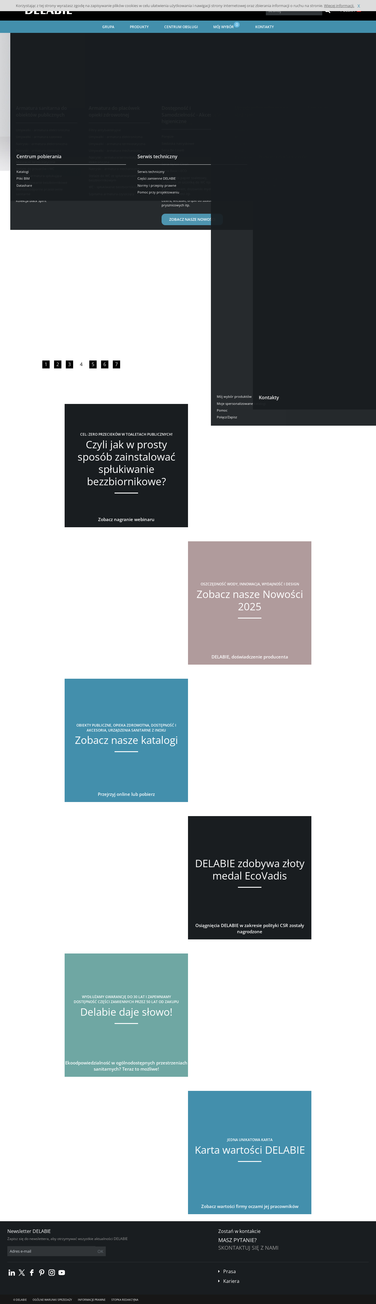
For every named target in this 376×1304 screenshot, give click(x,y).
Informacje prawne (91, 1300)
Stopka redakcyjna (124, 1300)
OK (100, 1251)
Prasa (229, 1271)
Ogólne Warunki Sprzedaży (52, 1300)
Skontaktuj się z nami (248, 1247)
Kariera (231, 1281)
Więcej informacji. (339, 5)
